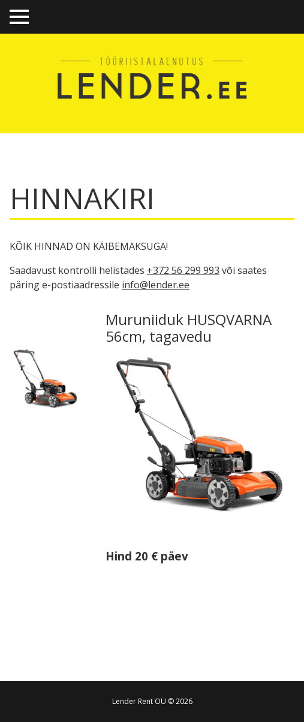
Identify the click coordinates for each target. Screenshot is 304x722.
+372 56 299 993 (183, 270)
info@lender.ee (155, 284)
